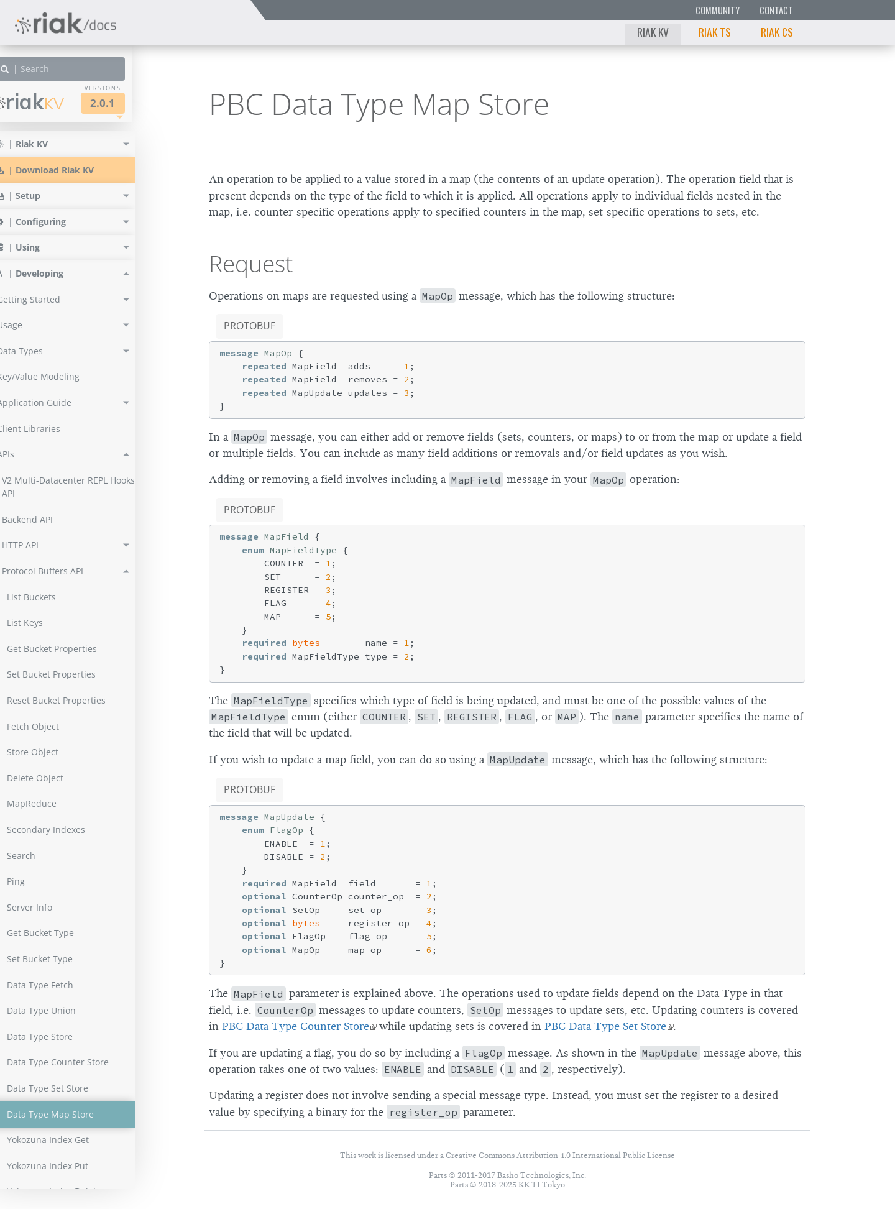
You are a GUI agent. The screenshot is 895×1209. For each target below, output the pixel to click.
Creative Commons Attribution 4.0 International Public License (560, 1155)
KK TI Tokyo (541, 1184)
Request (251, 263)
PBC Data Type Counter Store (295, 1026)
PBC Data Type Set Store (605, 1026)
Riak (53, 102)
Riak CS (777, 32)
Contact (776, 10)
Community (717, 10)
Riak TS (715, 32)
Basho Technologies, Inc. (541, 1175)
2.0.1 (126, 103)
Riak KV (653, 32)
